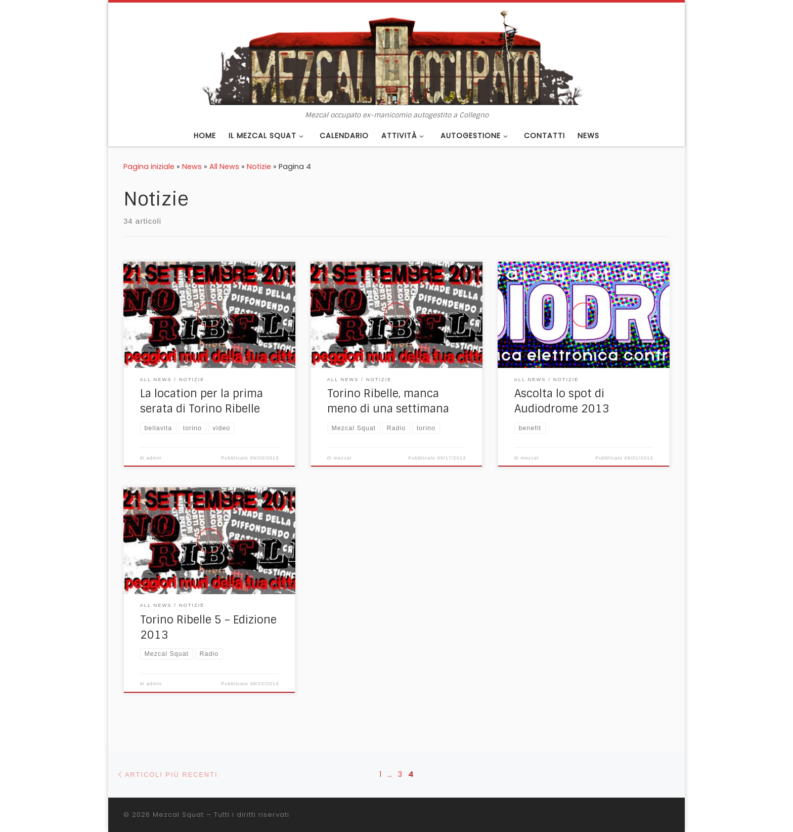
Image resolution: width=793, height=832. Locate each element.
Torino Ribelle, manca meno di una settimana (388, 401)
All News (224, 166)
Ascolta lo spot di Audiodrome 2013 (561, 401)
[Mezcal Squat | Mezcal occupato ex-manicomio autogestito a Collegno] (396, 57)
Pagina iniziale (148, 166)
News (192, 166)
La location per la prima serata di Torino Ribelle (201, 401)
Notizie (259, 166)
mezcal (343, 458)
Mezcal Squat (178, 814)
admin (154, 458)
